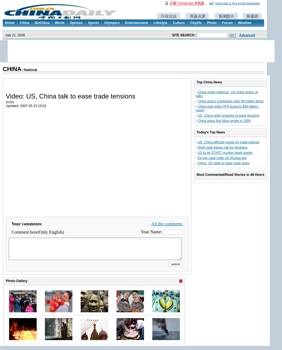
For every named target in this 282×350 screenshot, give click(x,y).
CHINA (12, 69)
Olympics (112, 23)
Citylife (196, 23)
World (59, 23)
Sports (93, 23)
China (24, 23)
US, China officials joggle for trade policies (229, 142)
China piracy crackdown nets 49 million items (231, 101)
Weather (244, 23)
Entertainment (136, 23)
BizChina (42, 23)
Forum (227, 23)
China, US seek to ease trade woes (224, 163)
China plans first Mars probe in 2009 (224, 121)
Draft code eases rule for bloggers (223, 147)
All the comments (167, 224)
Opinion (76, 23)
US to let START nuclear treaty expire (225, 153)
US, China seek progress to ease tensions (228, 115)
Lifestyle (160, 23)
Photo (211, 23)
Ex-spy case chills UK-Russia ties (222, 158)
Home (10, 23)
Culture (179, 23)
